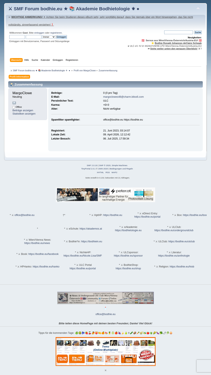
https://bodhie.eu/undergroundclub (173, 230)
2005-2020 (103, 169)
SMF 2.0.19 (92, 165)
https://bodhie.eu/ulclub (181, 241)
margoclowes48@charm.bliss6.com (123, 96)
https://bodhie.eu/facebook (43, 254)
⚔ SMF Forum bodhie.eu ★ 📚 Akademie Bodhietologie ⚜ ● (73, 8)
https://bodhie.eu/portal (147, 216)
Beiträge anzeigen (22, 110)
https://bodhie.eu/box (195, 215)
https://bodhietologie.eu (128, 230)
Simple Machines (119, 165)
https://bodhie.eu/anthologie (174, 255)
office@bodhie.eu (24, 215)
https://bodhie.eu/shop (128, 268)
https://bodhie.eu (112, 215)
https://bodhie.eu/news (37, 243)
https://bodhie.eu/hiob (182, 266)
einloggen (39, 33)
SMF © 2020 (105, 165)
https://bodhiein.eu (91, 241)
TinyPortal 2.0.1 (88, 169)
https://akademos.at (91, 228)
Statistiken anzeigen (23, 113)
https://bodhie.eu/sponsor (128, 255)
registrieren (56, 33)
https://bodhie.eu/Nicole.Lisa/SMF (82, 255)
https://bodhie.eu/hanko (46, 266)
